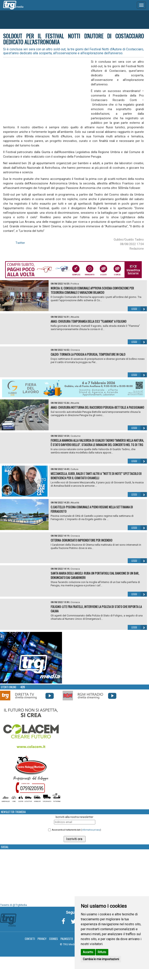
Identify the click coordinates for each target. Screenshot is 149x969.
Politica (75, 283)
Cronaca (75, 350)
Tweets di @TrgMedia (13, 904)
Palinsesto (67, 939)
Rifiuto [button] (102, 952)
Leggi (139, 308)
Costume (76, 436)
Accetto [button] (88, 952)
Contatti (30, 939)
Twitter (20, 243)
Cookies (53, 939)
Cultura (74, 469)
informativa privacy (91, 830)
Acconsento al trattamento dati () (76, 830)
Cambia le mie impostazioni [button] (101, 959)
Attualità (75, 317)
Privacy (42, 939)
